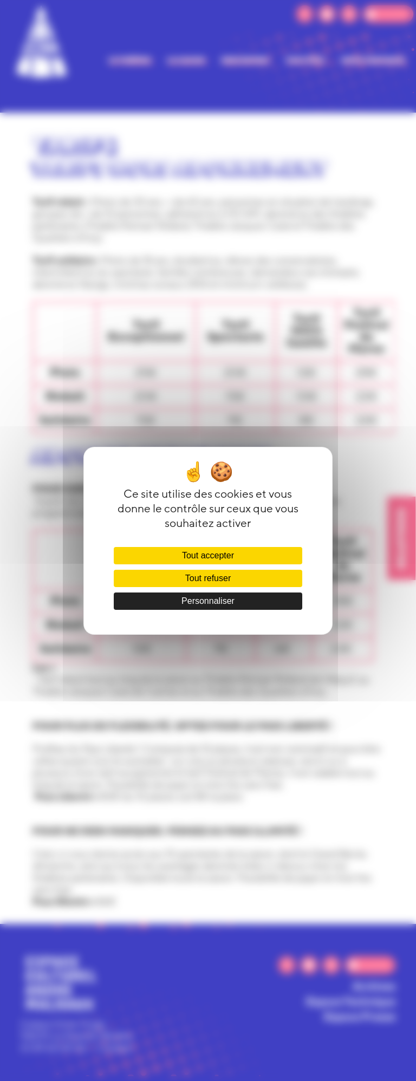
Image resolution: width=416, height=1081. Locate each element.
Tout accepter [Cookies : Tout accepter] (208, 555)
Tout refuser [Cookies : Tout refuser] (208, 578)
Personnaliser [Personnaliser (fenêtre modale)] (208, 600)
